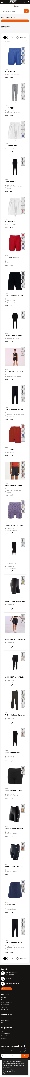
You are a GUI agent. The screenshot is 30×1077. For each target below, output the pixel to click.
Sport (7, 17)
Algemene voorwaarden (7, 1031)
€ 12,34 (9, 419)
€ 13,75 (9, 836)
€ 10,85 (9, 609)
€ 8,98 (9, 265)
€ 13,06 (9, 685)
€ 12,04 (9, 723)
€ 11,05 (9, 379)
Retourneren (4, 1023)
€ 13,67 (9, 761)
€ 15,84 (9, 952)
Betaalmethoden (5, 1020)
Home (2, 17)
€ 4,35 (9, 77)
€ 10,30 (9, 341)
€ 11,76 (9, 533)
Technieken (4, 1007)
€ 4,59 (9, 115)
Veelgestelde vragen (6, 1002)
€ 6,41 (9, 191)
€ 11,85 (9, 647)
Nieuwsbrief (4, 1000)
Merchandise (4, 1009)
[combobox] (12, 11)
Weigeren (15, 1071)
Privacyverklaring (5, 1036)
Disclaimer (4, 1038)
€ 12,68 (9, 912)
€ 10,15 (9, 305)
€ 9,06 (9, 228)
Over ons (3, 997)
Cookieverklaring (5, 1033)
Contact (3, 1018)
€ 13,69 (9, 799)
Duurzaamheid (5, 1004)
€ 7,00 (9, 152)
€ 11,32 (9, 455)
